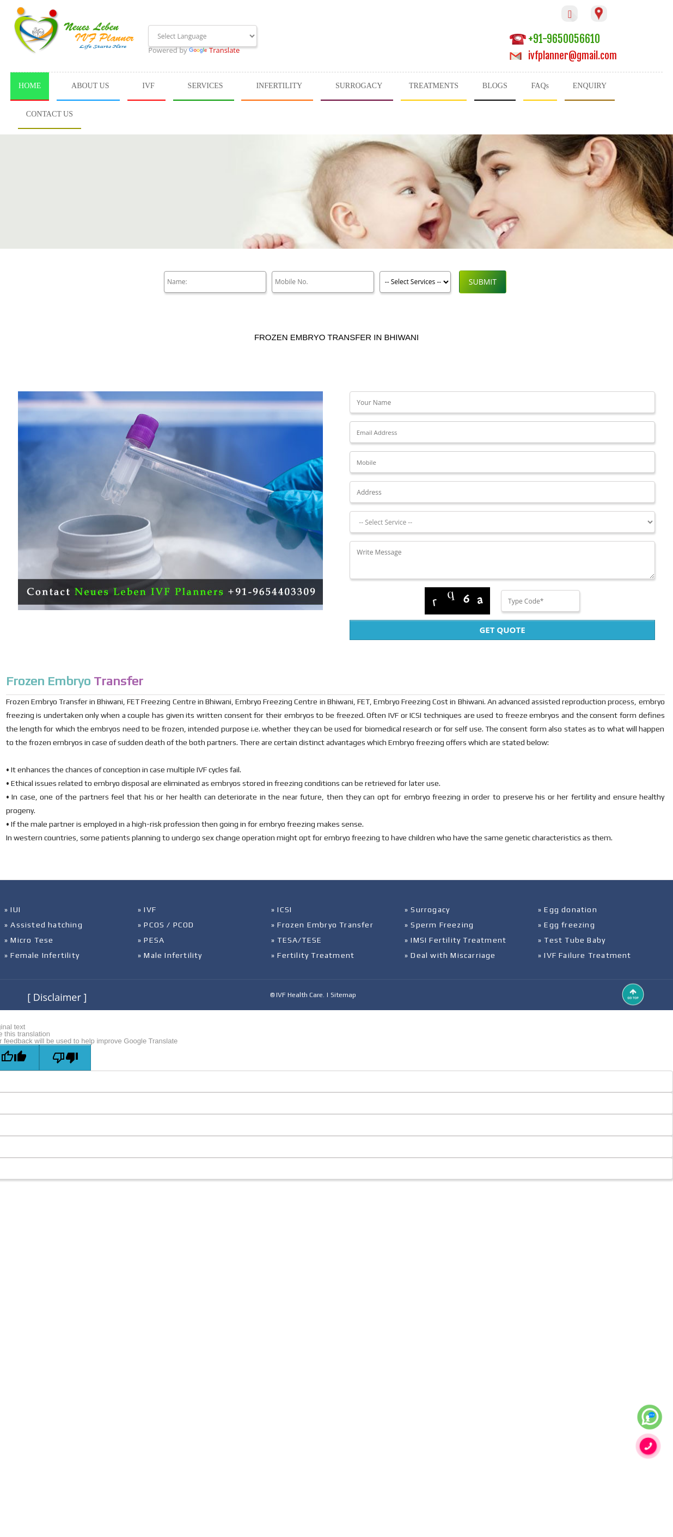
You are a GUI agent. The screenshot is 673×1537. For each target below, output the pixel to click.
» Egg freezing (566, 924)
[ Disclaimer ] (57, 997)
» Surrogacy (427, 909)
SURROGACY (358, 86)
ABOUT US (90, 86)
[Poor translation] (65, 1057)
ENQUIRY (590, 86)
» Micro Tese (28, 940)
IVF (148, 86)
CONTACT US (49, 114)
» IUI (12, 909)
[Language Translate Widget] (202, 36)
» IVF (147, 909)
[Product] (410, 282)
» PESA (151, 940)
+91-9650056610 (555, 39)
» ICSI (281, 909)
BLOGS (494, 86)
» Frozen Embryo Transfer (322, 924)
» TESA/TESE (296, 940)
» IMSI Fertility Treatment (455, 940)
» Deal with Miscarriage (450, 955)
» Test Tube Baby (571, 940)
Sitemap (343, 995)
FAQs (540, 86)
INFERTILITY (279, 86)
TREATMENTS (433, 86)
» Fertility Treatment (312, 955)
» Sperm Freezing (439, 924)
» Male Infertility (170, 955)
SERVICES (205, 86)
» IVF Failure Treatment (585, 955)
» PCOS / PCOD (166, 924)
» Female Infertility (41, 955)
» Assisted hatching (43, 924)
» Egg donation (567, 909)
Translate (214, 50)
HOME (30, 86)
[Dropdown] (502, 522)
